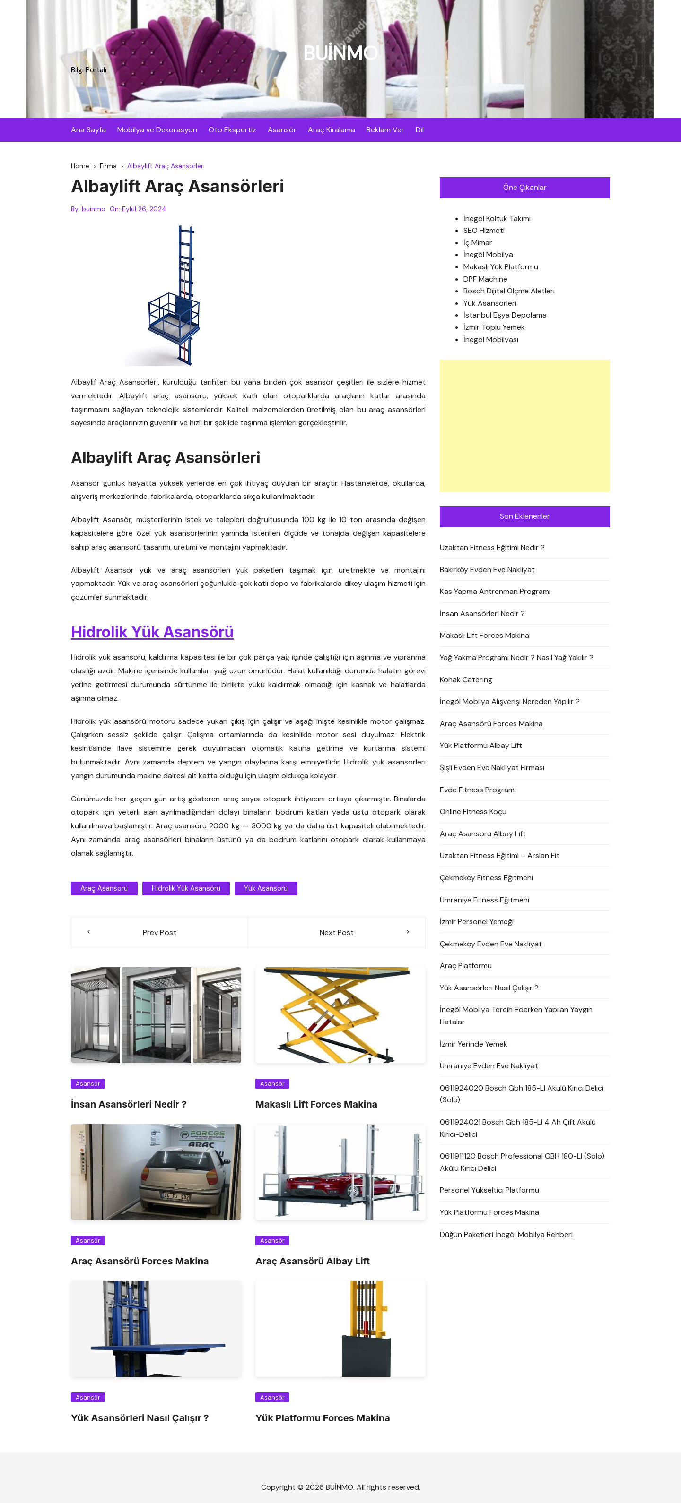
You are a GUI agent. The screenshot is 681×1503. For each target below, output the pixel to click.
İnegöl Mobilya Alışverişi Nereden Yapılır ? (510, 701)
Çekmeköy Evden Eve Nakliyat (491, 944)
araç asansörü (104, 888)
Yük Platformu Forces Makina (322, 1418)
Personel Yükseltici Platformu (489, 1190)
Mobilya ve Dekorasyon (157, 130)
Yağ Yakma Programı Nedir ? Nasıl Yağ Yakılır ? (517, 657)
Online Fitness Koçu (473, 811)
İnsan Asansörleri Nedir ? (129, 1104)
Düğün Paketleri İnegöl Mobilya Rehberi (506, 1234)
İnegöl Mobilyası (490, 339)
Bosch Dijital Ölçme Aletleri (509, 291)
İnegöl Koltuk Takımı (497, 218)
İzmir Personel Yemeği (477, 922)
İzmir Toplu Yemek (494, 327)
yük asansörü (265, 888)
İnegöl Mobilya (488, 255)
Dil (420, 130)
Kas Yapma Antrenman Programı (495, 591)
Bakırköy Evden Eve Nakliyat (487, 570)
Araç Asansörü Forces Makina (140, 1261)
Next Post (337, 932)
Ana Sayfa (88, 130)
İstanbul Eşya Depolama (505, 315)
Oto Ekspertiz (232, 130)
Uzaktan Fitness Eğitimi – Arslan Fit (499, 856)
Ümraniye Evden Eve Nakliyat (489, 1066)
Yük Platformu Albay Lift (481, 746)
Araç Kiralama (331, 130)
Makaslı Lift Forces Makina (316, 1104)
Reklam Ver (385, 130)
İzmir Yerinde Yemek (473, 1044)
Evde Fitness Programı (478, 790)
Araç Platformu (466, 966)
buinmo (93, 209)
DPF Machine (485, 279)
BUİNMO (340, 53)
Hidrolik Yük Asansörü (153, 632)
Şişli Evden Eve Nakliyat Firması (492, 768)
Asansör (282, 130)
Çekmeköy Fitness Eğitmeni (486, 878)
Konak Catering (466, 680)
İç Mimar (477, 243)
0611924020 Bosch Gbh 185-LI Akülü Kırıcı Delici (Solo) (521, 1094)
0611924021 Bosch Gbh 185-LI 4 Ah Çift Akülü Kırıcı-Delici (518, 1128)
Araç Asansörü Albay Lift (312, 1261)
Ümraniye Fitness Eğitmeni (484, 900)
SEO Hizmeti (484, 231)
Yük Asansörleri (489, 303)
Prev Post (159, 932)
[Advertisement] (525, 426)
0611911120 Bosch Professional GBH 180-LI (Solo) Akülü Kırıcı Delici (522, 1162)
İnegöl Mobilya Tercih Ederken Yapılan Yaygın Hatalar (516, 1016)
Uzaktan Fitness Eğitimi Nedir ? (492, 547)
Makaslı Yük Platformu (500, 267)
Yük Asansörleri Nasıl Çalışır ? (140, 1418)
